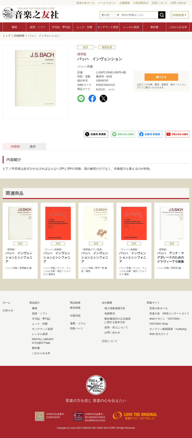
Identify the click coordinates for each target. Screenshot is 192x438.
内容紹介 (21, 146)
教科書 (154, 27)
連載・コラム (78, 322)
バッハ (81, 66)
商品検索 (75, 302)
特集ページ (76, 327)
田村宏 (174, 267)
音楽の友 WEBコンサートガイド (169, 313)
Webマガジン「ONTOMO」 (165, 318)
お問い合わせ (178, 2)
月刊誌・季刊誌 (61, 27)
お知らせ (8, 310)
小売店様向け (141, 2)
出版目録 (75, 315)
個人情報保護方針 (114, 308)
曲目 (61, 146)
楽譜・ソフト (38, 27)
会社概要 (107, 302)
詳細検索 (178, 15)
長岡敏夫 (23, 267)
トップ (6, 35)
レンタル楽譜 (131, 27)
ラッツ (60, 267)
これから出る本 (178, 27)
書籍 (14, 27)
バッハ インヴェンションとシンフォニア (18, 257)
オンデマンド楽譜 (107, 27)
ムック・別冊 (84, 27)
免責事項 (109, 313)
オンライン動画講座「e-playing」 (169, 328)
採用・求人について (116, 327)
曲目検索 (75, 307)
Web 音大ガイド (158, 333)
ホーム (6, 302)
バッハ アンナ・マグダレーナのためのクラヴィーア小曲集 (170, 257)
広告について (159, 2)
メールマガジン (107, 2)
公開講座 (124, 2)
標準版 (81, 53)
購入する (161, 76)
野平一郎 (99, 267)
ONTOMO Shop (158, 323)
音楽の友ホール (85, 2)
